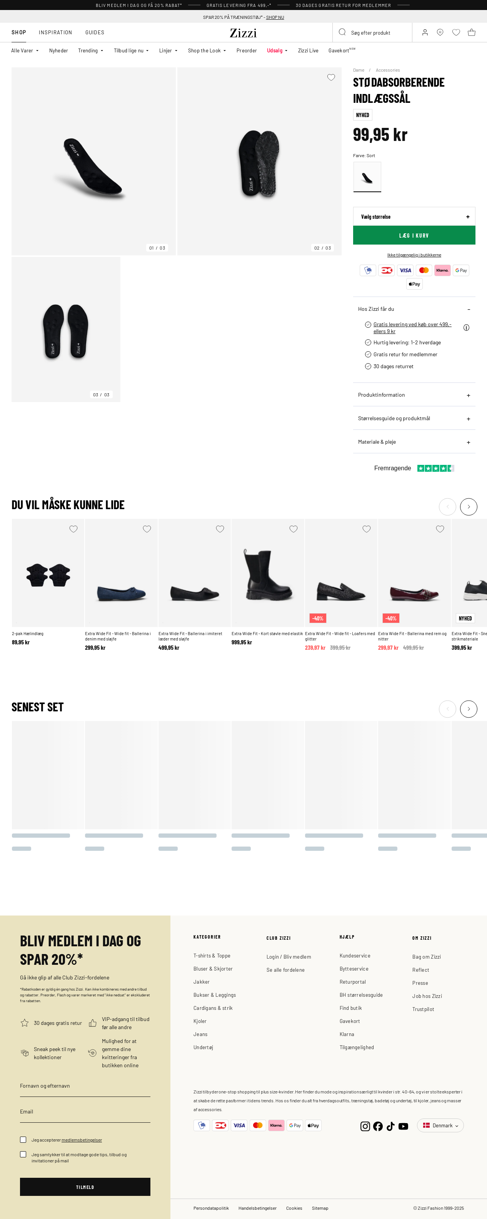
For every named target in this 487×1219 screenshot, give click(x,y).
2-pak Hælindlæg (27, 633)
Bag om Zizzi (426, 956)
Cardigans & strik (213, 1007)
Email (26, 1111)
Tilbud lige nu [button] (129, 50)
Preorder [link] (247, 50)
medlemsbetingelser (82, 1140)
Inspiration (55, 32)
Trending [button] (88, 50)
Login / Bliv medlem (289, 956)
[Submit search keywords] (343, 32)
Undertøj (203, 1047)
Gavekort (350, 1021)
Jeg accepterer (67, 1140)
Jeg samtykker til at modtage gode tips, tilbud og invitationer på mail (79, 1157)
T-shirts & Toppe (211, 955)
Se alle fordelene (286, 969)
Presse (420, 982)
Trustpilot (423, 1009)
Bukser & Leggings (214, 994)
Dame (359, 70)
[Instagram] (365, 1125)
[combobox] (372, 32)
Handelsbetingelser (257, 1208)
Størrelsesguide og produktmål (394, 417)
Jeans (200, 1034)
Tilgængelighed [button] (357, 1047)
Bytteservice (354, 968)
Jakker (201, 981)
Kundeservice (355, 955)
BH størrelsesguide (361, 994)
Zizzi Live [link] (308, 50)
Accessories (388, 70)
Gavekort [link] (342, 50)
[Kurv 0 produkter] (471, 32)
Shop (19, 32)
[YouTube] (403, 1125)
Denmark (438, 1125)
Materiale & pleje (377, 441)
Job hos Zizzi (427, 996)
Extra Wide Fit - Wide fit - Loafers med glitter (340, 636)
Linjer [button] (165, 50)
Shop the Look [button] (204, 50)
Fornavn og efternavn (45, 1085)
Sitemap (320, 1208)
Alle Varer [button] (22, 50)
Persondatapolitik (211, 1208)
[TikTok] (390, 1125)
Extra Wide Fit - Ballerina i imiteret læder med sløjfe (190, 636)
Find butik (351, 1007)
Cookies (294, 1208)
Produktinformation (381, 394)
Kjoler (200, 1021)
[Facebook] (378, 1125)
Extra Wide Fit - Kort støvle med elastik (267, 633)
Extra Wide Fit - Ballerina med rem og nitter (412, 636)
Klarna (347, 1034)
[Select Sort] (367, 177)
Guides (95, 32)
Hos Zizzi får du (376, 308)
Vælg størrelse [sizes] (375, 216)
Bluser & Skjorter (213, 968)
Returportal (353, 981)
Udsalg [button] (274, 50)
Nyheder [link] (58, 50)
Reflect (420, 969)
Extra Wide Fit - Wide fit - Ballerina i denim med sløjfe (118, 636)
